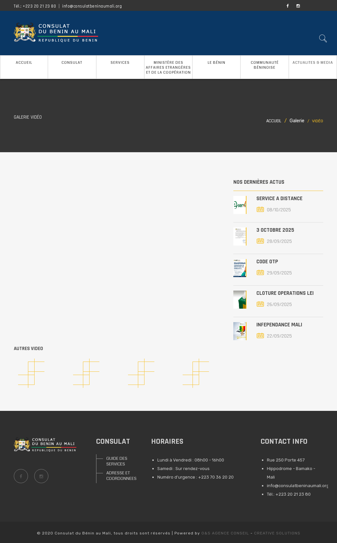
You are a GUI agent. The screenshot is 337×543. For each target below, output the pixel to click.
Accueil (273, 121)
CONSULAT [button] (72, 62)
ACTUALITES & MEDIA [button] (313, 62)
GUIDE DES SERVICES (116, 461)
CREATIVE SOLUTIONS (277, 533)
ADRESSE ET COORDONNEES (118, 476)
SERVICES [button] (120, 62)
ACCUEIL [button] (24, 62)
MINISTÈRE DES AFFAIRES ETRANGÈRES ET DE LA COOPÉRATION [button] (168, 67)
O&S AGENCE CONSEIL (225, 533)
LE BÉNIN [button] (216, 62)
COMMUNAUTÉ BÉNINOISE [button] (265, 65)
